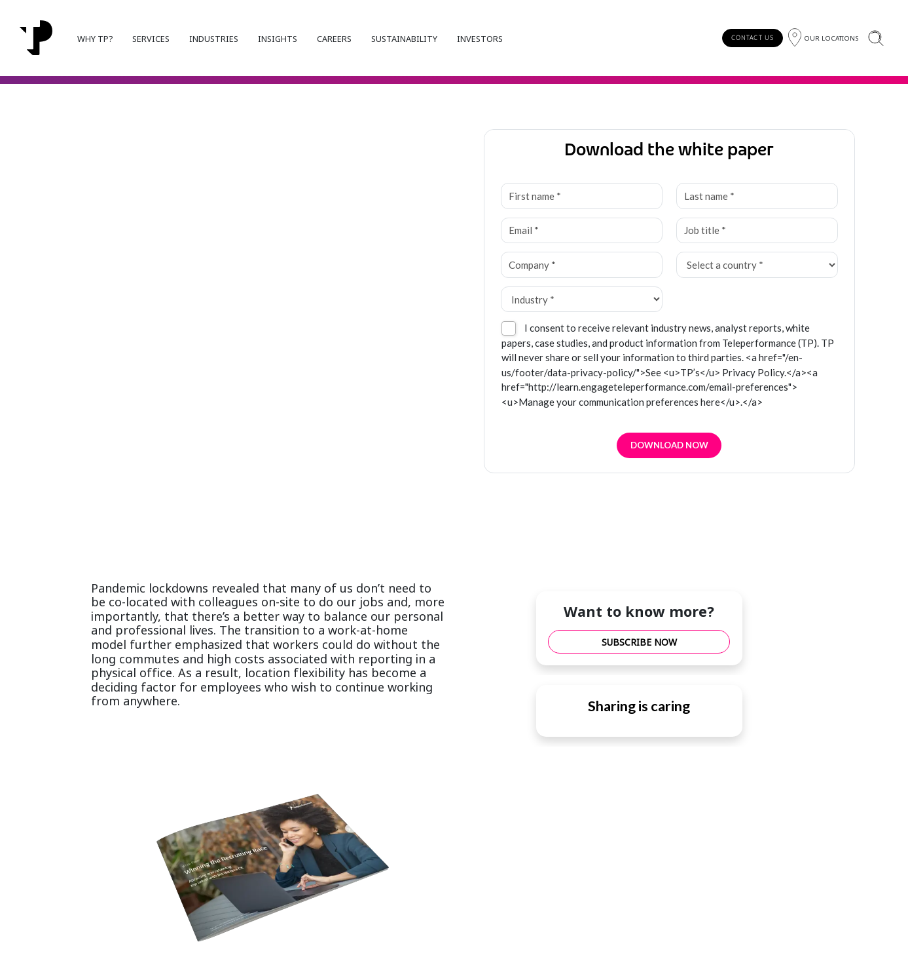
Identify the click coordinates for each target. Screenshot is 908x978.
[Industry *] (581, 299)
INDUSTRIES (213, 39)
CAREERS (334, 39)
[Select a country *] (757, 264)
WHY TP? (95, 39)
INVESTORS (480, 39)
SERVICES (151, 39)
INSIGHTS (277, 39)
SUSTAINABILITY (404, 39)
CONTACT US (752, 37)
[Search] (875, 37)
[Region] (823, 37)
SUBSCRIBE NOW (639, 642)
